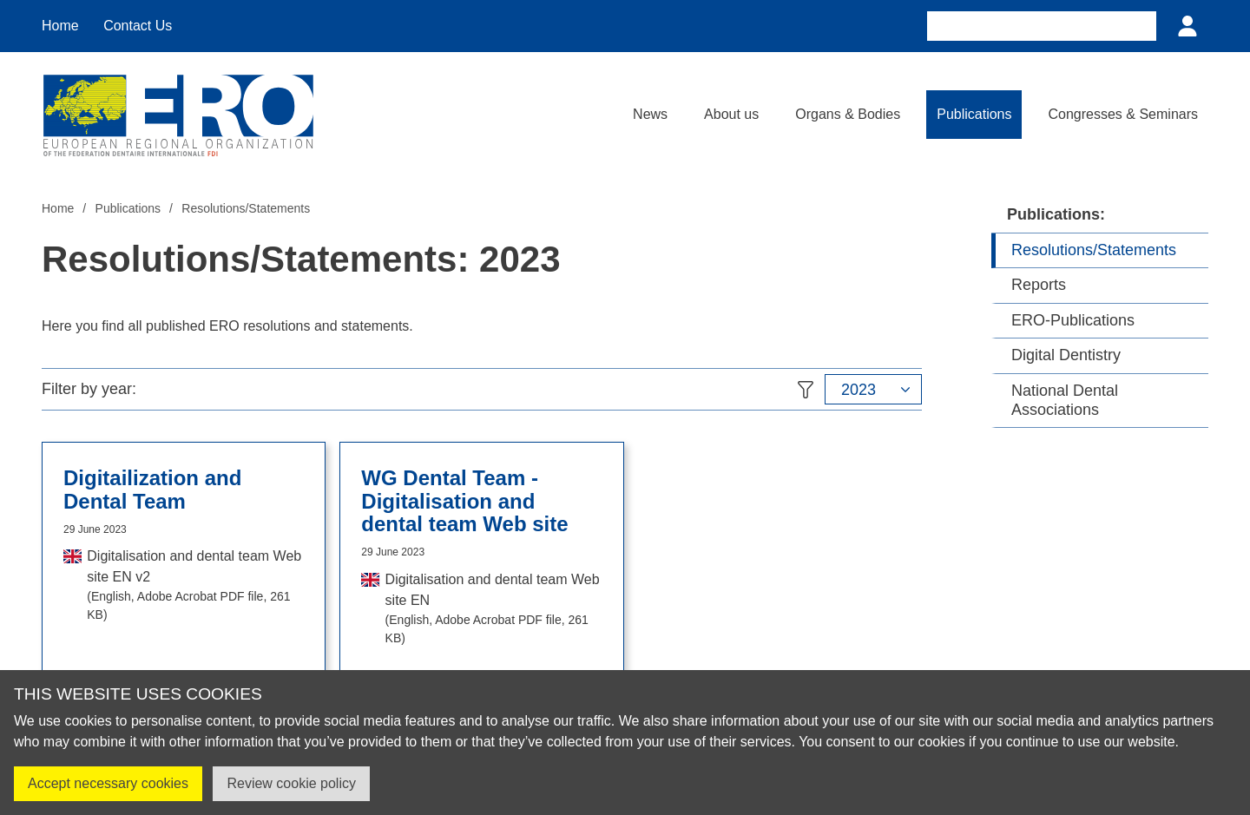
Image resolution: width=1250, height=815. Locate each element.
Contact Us (137, 25)
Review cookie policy (291, 783)
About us (731, 114)
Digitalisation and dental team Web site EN (493, 609)
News (650, 114)
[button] (873, 389)
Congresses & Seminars (1123, 114)
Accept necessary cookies (108, 783)
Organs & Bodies (847, 114)
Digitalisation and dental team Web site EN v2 (195, 586)
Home (60, 25)
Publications (974, 114)
